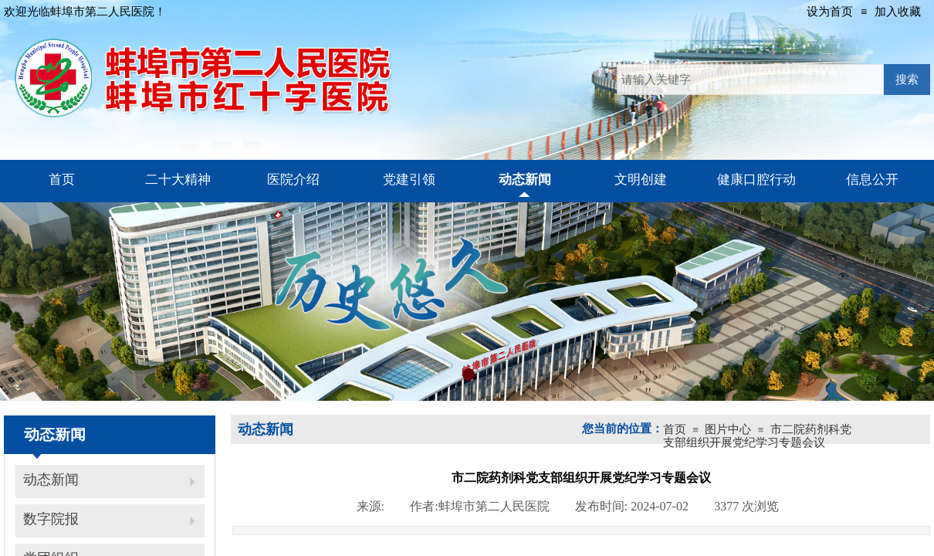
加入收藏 (898, 11)
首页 (674, 429)
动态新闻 (51, 479)
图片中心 (728, 429)
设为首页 (830, 11)
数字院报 (51, 519)
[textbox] (750, 79)
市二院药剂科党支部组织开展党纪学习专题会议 (757, 436)
